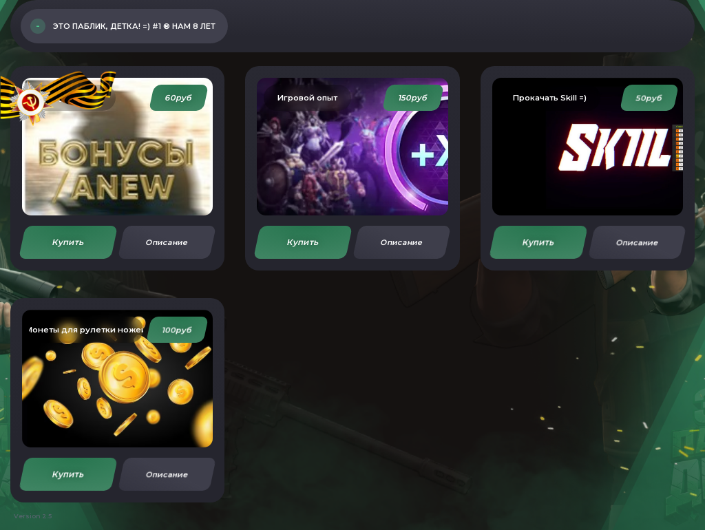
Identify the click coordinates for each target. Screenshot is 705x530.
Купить (68, 242)
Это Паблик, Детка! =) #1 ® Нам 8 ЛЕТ (134, 26)
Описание (167, 242)
